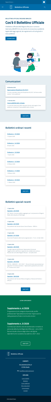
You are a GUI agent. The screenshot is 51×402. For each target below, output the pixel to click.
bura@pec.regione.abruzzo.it (27, 371)
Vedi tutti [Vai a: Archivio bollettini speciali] (25, 289)
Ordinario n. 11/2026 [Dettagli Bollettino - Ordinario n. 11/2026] (13, 171)
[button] (9, 2)
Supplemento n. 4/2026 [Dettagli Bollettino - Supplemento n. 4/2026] (18, 308)
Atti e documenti (25, 386)
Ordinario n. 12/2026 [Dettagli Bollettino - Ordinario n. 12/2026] (13, 162)
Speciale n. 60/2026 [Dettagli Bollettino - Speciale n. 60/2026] (13, 247)
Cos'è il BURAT (25, 378)
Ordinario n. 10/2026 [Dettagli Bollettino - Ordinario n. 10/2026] (13, 180)
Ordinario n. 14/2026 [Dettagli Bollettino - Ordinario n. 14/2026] (13, 143)
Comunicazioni (25, 388)
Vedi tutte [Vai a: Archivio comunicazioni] (25, 116)
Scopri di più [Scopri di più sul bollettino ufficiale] (11, 38)
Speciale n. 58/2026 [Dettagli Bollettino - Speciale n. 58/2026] (13, 276)
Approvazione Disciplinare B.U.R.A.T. (17, 90)
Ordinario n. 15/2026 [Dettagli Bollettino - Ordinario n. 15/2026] (13, 134)
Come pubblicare (25, 383)
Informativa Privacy (11, 399)
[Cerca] (45, 7)
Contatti (25, 391)
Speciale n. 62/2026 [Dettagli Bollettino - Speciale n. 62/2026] (13, 224)
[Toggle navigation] (2, 7)
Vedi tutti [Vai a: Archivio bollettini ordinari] (25, 191)
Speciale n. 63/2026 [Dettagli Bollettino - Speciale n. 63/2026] (13, 211)
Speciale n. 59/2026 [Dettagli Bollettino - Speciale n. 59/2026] (13, 262)
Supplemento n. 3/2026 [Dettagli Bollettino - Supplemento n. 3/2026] (18, 323)
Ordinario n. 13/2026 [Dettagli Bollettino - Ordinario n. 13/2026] (13, 152)
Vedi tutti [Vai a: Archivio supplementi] (25, 343)
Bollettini (25, 381)
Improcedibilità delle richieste (16, 103)
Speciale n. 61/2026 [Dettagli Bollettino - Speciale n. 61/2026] (13, 235)
